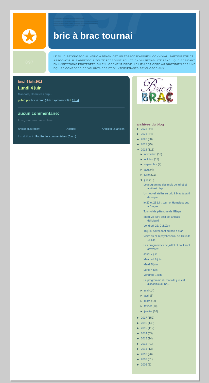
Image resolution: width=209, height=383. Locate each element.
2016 (144, 322)
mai (146, 290)
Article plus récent (29, 128)
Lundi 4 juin (151, 269)
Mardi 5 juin (151, 264)
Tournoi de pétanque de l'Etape (162, 211)
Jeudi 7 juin (151, 254)
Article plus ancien (113, 128)
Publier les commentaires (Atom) (56, 136)
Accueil (71, 128)
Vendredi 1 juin (153, 274)
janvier (148, 311)
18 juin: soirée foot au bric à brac (163, 230)
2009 (144, 359)
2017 (144, 317)
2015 (144, 328)
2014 (144, 333)
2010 (144, 354)
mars (147, 300)
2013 (144, 338)
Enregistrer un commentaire (35, 120)
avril (147, 295)
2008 (144, 364)
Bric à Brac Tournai (93, 36)
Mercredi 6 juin (153, 259)
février (148, 305)
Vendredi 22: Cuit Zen (157, 225)
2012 (144, 343)
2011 (144, 348)
